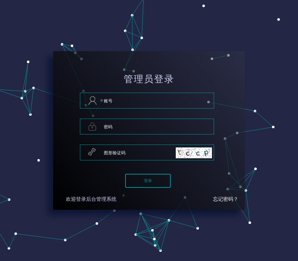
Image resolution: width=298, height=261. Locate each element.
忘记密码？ (225, 199)
